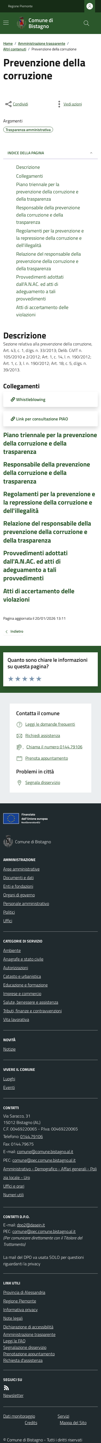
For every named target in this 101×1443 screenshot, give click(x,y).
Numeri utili (13, 1194)
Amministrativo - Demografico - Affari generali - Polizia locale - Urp (50, 1173)
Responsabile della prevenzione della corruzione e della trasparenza (46, 472)
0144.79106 (31, 1136)
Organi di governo (19, 895)
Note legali (13, 1318)
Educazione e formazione (25, 985)
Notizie (9, 1049)
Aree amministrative (21, 869)
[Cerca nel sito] (84, 23)
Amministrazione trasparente (41, 43)
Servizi (63, 1416)
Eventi (9, 1087)
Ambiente (12, 950)
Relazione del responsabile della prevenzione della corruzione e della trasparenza (47, 531)
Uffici (7, 920)
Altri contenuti (14, 49)
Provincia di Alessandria (24, 1292)
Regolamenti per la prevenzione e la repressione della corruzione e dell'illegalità (49, 502)
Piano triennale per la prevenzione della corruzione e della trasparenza (50, 443)
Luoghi (9, 1078)
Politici (9, 912)
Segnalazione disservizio (24, 1347)
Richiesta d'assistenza (23, 1360)
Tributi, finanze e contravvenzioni (32, 1010)
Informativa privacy (20, 1309)
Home (8, 43)
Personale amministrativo (26, 903)
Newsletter (13, 1395)
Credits (31, 1422)
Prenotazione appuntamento (29, 1354)
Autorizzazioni (15, 967)
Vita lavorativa (16, 1019)
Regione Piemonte (20, 6)
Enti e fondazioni (18, 886)
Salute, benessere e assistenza (30, 1002)
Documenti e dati (18, 877)
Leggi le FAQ (14, 1341)
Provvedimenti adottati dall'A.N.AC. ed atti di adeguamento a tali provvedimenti (35, 565)
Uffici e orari (13, 1186)
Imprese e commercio (22, 993)
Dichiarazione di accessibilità (28, 1327)
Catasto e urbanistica (22, 976)
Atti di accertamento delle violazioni (38, 595)
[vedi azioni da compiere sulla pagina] (68, 104)
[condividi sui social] (16, 104)
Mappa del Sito (73, 1422)
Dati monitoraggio (19, 1416)
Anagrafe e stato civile (23, 959)
